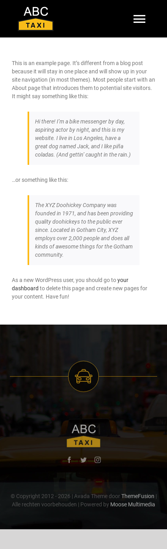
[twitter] (83, 461)
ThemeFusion (137, 497)
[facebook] (69, 461)
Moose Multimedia (132, 505)
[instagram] (98, 461)
